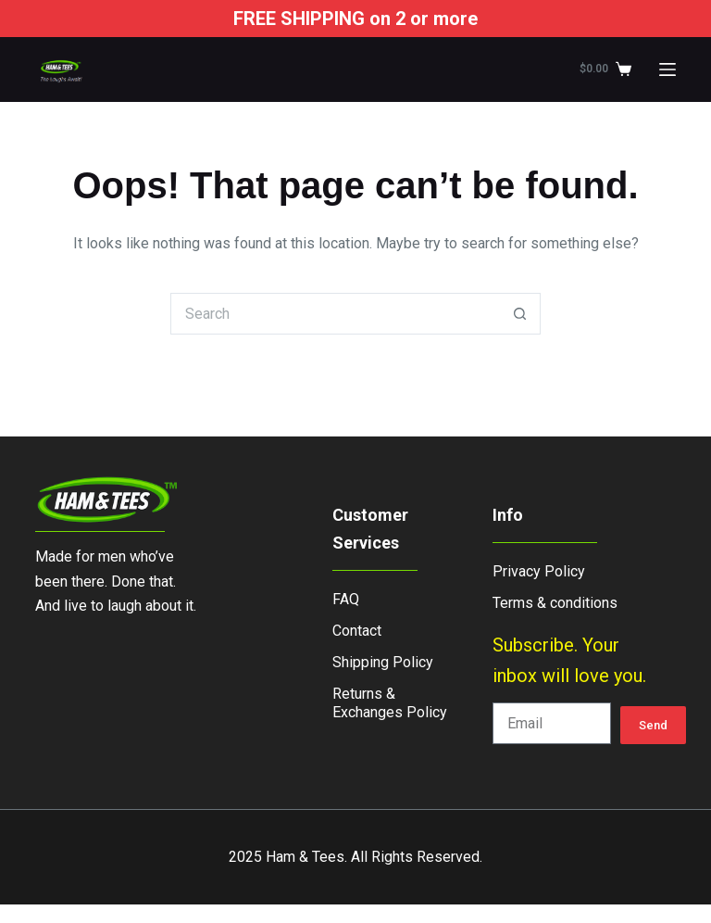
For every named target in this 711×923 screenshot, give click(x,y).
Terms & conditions (555, 603)
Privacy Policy (539, 571)
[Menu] (667, 69)
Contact (356, 630)
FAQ (345, 599)
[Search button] (520, 314)
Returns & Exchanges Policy (389, 703)
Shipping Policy (382, 662)
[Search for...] (334, 314)
